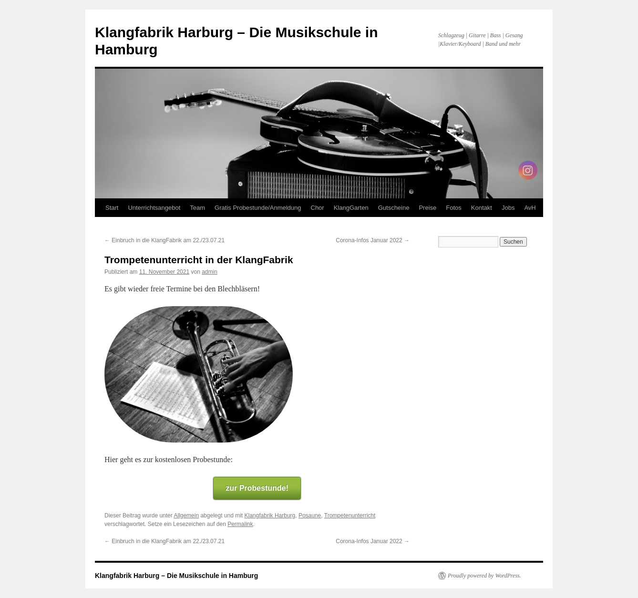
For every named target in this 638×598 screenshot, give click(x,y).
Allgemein (186, 515)
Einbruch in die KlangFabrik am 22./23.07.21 (164, 240)
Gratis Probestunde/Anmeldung (258, 207)
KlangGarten (351, 207)
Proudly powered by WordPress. (484, 575)
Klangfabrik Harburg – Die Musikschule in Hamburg (176, 575)
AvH (529, 207)
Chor (317, 207)
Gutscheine (394, 207)
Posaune (309, 515)
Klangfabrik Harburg (270, 515)
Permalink (240, 524)
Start (111, 207)
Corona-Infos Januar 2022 (373, 240)
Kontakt (481, 207)
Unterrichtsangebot (154, 207)
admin (209, 271)
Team (197, 207)
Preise (427, 207)
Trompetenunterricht (350, 515)
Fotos (454, 207)
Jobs (508, 207)
